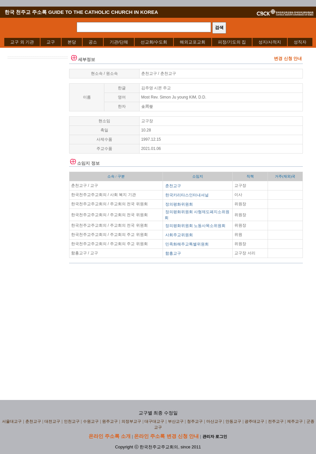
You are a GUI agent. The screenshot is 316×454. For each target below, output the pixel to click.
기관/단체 (119, 42)
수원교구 (91, 421)
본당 (71, 42)
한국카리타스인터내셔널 (187, 195)
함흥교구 (173, 253)
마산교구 (214, 421)
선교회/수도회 (154, 42)
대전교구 (52, 421)
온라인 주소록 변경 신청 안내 (166, 436)
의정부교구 (131, 421)
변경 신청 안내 (288, 58)
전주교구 (276, 421)
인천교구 (72, 421)
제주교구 (295, 421)
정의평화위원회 (179, 204)
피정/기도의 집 (232, 42)
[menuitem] (22, 42)
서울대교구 (12, 421)
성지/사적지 (269, 42)
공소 (93, 42)
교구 (50, 42)
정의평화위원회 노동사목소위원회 (195, 225)
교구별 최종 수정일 (158, 413)
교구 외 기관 (22, 42)
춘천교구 (173, 186)
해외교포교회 (192, 42)
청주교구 (195, 421)
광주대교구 (254, 421)
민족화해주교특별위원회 (187, 244)
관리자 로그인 (214, 436)
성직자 (300, 42)
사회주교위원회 (179, 235)
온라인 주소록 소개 (110, 436)
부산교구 (176, 421)
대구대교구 (154, 421)
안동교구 (233, 421)
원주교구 (110, 421)
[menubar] (158, 42)
